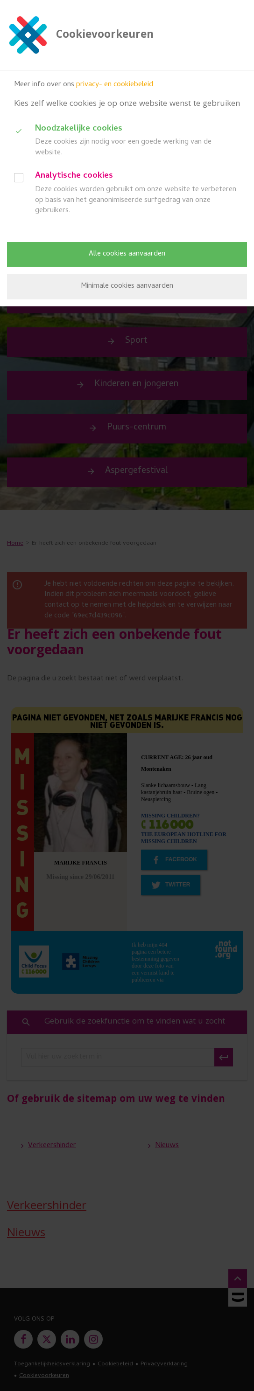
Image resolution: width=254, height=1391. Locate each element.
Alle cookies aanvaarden (127, 254)
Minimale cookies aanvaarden (127, 286)
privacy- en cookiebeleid (114, 85)
